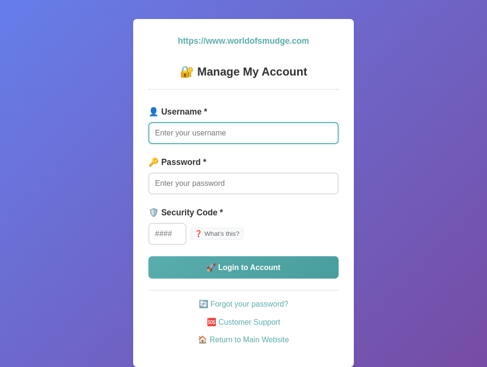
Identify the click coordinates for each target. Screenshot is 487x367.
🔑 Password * (177, 162)
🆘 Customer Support (243, 322)
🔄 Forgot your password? (243, 304)
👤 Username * (177, 111)
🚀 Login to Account (243, 267)
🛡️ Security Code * (185, 212)
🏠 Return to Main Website (243, 340)
